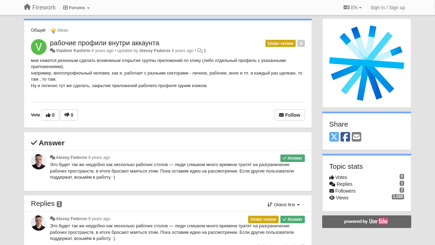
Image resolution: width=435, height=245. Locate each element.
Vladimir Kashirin (73, 50)
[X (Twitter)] (334, 137)
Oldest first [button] (283, 204)
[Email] (356, 137)
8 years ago (99, 157)
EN (353, 7)
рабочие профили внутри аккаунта (104, 43)
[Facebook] (345, 137)
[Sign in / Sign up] (388, 7)
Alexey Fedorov (155, 50)
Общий (38, 30)
